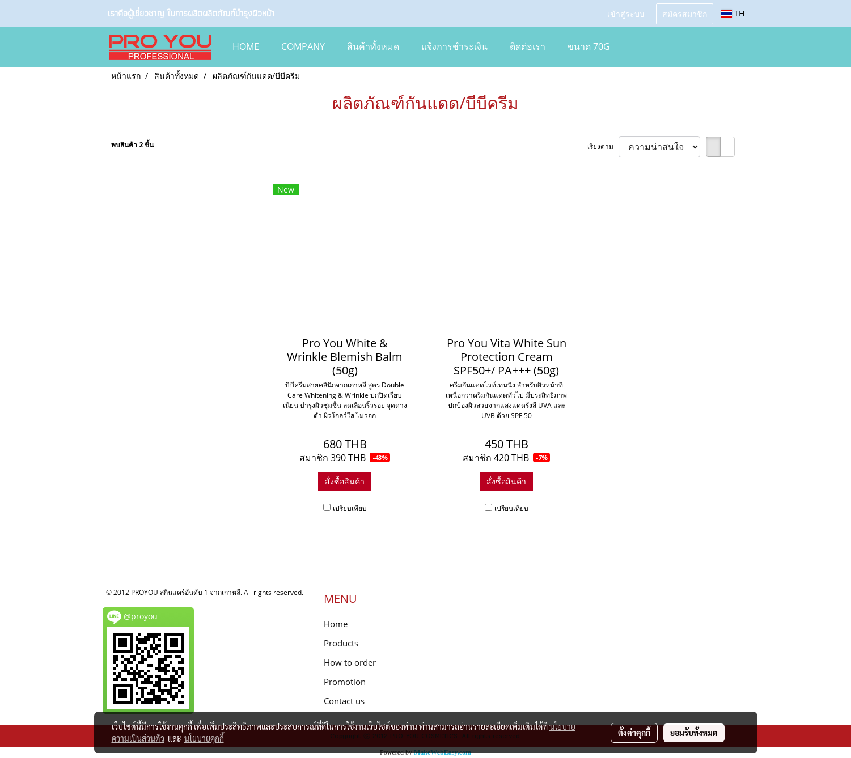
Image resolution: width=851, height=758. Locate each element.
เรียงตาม (603, 146)
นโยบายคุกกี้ (204, 738)
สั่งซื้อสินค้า (345, 481)
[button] (637, 47)
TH (732, 13)
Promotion (345, 681)
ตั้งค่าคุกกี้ (634, 732)
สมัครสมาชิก (684, 13)
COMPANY (303, 46)
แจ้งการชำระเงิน (454, 46)
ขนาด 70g (589, 46)
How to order (350, 662)
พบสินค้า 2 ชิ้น (132, 145)
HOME (245, 46)
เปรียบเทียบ (350, 508)
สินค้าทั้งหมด (373, 46)
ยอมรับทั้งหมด (694, 732)
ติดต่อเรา (527, 46)
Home (336, 623)
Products (341, 643)
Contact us (344, 700)
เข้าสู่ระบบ (626, 13)
